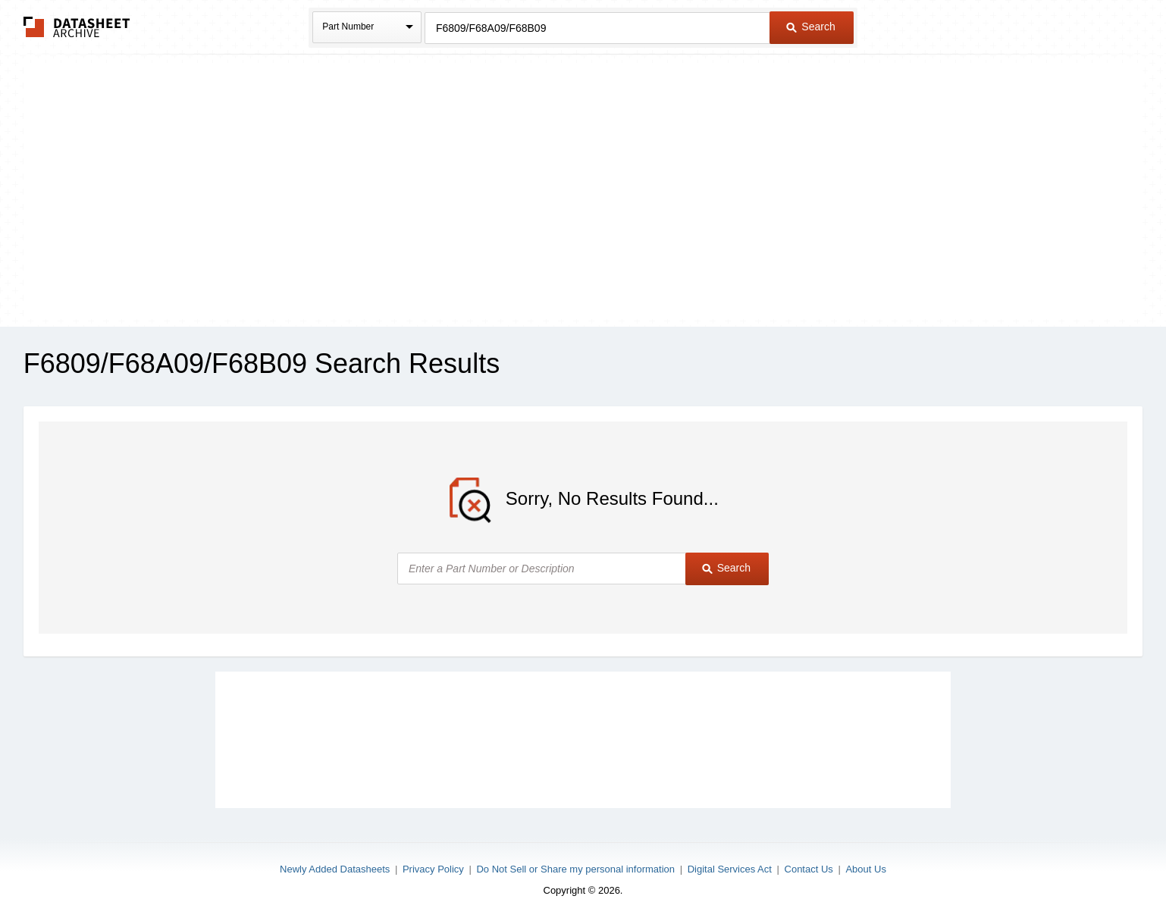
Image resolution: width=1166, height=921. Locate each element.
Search (810, 26)
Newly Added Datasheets (335, 869)
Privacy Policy (433, 869)
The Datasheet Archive (77, 27)
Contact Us (809, 869)
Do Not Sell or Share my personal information (575, 869)
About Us (865, 869)
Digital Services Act (730, 869)
